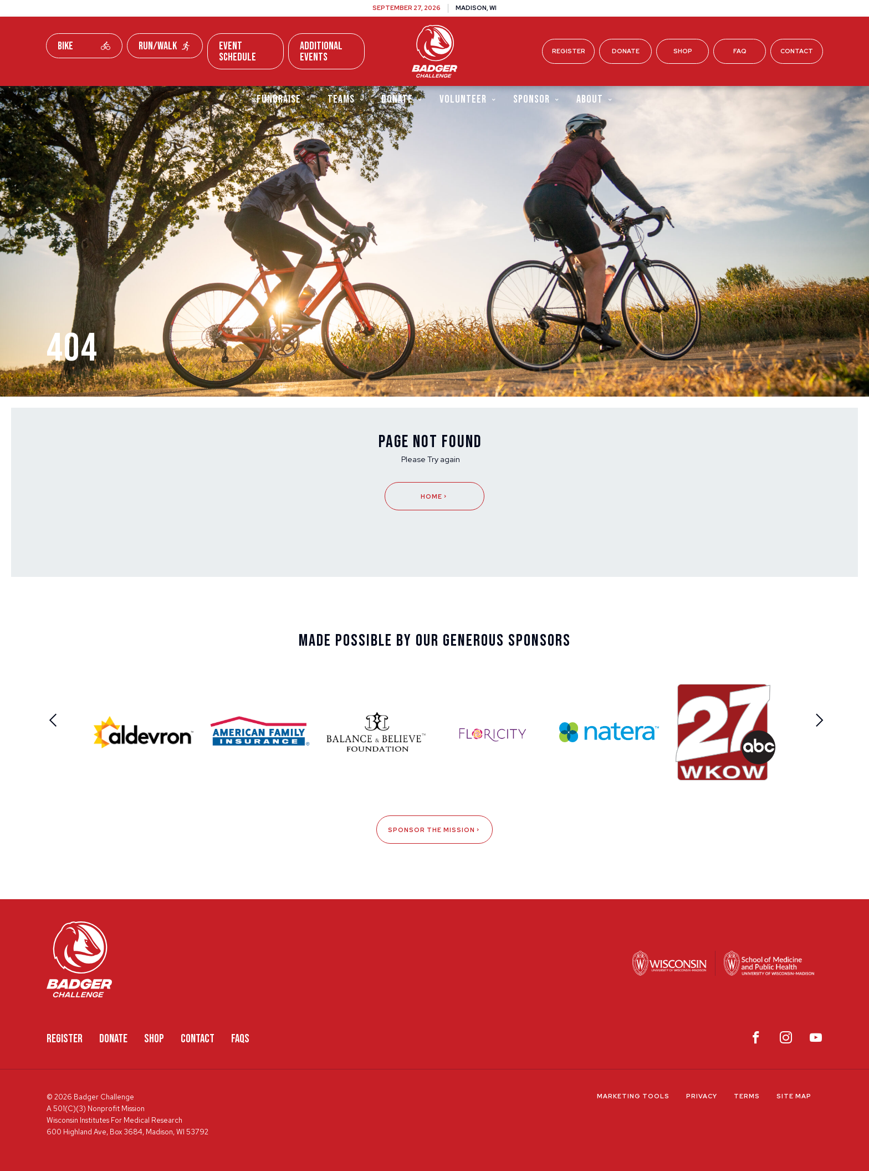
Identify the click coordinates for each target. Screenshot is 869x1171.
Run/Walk (165, 46)
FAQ (740, 51)
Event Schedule (237, 51)
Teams (346, 99)
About (594, 99)
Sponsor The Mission (434, 830)
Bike (84, 46)
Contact (796, 51)
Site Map (793, 1096)
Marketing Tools (633, 1096)
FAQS (240, 1039)
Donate (626, 51)
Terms (747, 1096)
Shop (682, 51)
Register (568, 51)
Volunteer (468, 99)
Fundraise (284, 99)
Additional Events (321, 51)
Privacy (701, 1096)
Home (434, 496)
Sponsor (536, 99)
